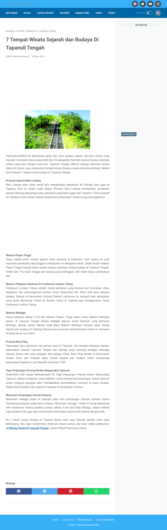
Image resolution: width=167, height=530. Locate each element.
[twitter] (142, 4)
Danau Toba (82, 13)
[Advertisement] (57, 85)
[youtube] (149, 4)
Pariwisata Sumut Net (88, 525)
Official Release (84, 519)
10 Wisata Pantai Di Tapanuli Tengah (27, 428)
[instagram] (157, 4)
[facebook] (134, 4)
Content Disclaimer (104, 519)
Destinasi (11, 13)
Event (111, 13)
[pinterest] (71, 491)
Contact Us (67, 519)
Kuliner (64, 13)
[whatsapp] (96, 491)
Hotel (27, 13)
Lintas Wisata (45, 13)
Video (99, 13)
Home (56, 519)
